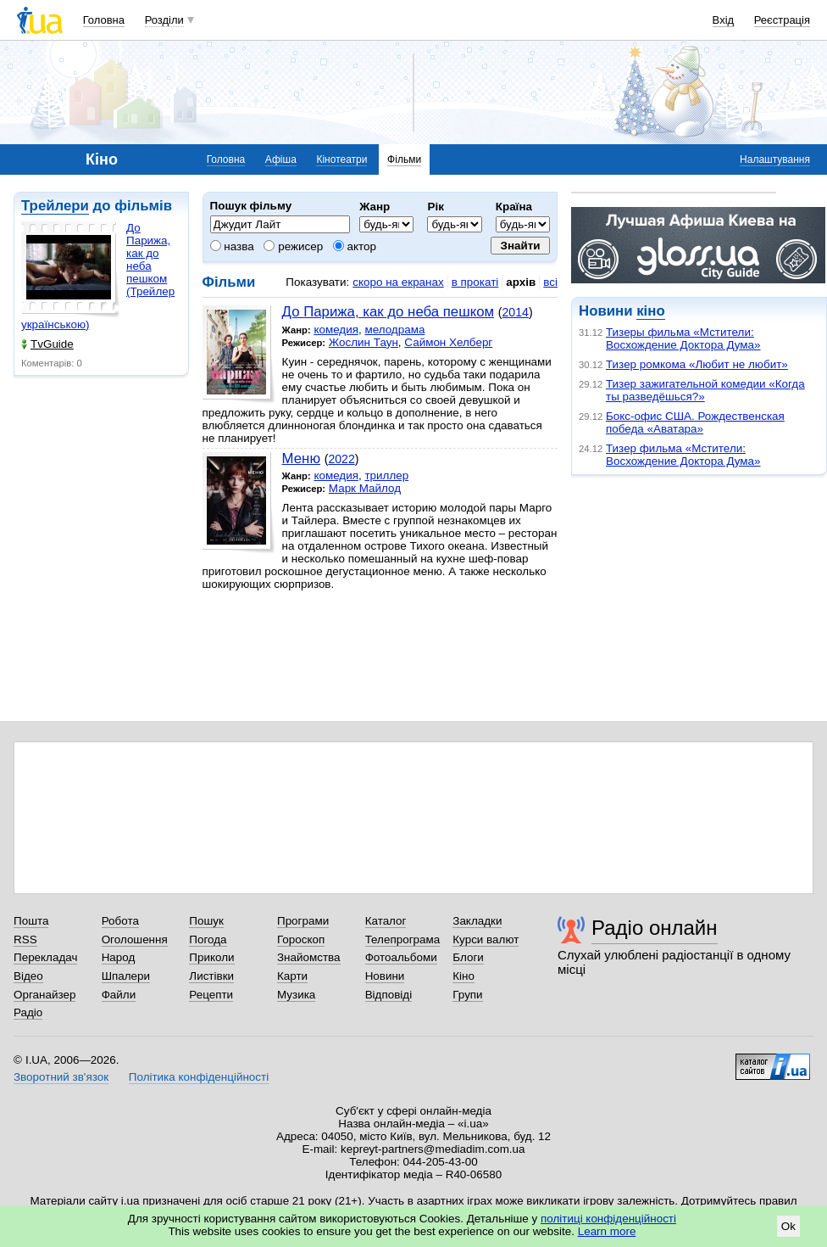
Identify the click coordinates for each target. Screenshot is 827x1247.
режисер (293, 246)
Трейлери (55, 206)
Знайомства (309, 957)
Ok (788, 1226)
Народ (119, 957)
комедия (336, 329)
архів (521, 282)
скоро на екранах (397, 282)
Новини (385, 976)
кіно (650, 311)
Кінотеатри (341, 159)
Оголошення (135, 939)
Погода (207, 939)
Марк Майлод (365, 488)
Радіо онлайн (654, 927)
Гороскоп (301, 939)
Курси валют (485, 939)
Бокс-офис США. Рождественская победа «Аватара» (695, 422)
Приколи (211, 957)
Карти (292, 976)
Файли (119, 994)
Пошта (31, 920)
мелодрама (394, 329)
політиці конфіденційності (608, 1218)
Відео (28, 976)
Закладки (477, 920)
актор (354, 246)
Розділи (164, 20)
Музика (296, 994)
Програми (303, 920)
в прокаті (475, 282)
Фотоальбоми (401, 957)
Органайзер (44, 994)
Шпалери (126, 976)
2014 (515, 312)
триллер (386, 475)
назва (232, 246)
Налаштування (775, 159)
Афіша (281, 159)
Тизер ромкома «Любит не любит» (697, 364)
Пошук (206, 920)
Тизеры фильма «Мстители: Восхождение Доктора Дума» (683, 338)
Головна (104, 20)
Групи (467, 994)
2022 (341, 459)
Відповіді (389, 994)
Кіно (463, 976)
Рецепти (211, 994)
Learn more (607, 1231)
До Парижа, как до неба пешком (388, 312)
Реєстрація (782, 20)
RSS (25, 939)
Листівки (211, 976)
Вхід (724, 20)
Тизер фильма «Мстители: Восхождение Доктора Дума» (683, 454)
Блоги (468, 957)
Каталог (386, 920)
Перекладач (45, 957)
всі (550, 282)
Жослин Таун (363, 342)
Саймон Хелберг (448, 342)
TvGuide (47, 344)
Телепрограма (403, 939)
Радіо (28, 1012)
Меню (301, 458)
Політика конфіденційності (199, 1077)
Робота (120, 920)
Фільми (404, 159)
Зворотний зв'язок (61, 1077)
